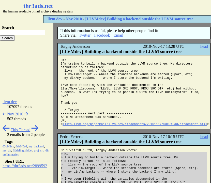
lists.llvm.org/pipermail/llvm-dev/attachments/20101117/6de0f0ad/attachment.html (135, 124)
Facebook (102, 35)
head (204, 46)
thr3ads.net (38, 6)
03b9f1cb (8, 146)
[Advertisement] (26, 70)
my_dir (7, 150)
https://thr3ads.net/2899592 (25, 166)
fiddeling (18, 150)
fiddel (29, 150)
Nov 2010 (74, 19)
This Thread (20, 130)
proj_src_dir (41, 150)
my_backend (36, 146)
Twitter (85, 35)
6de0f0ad (21, 146)
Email (118, 35)
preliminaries (11, 154)
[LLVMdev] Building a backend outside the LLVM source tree (139, 19)
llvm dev (55, 19)
